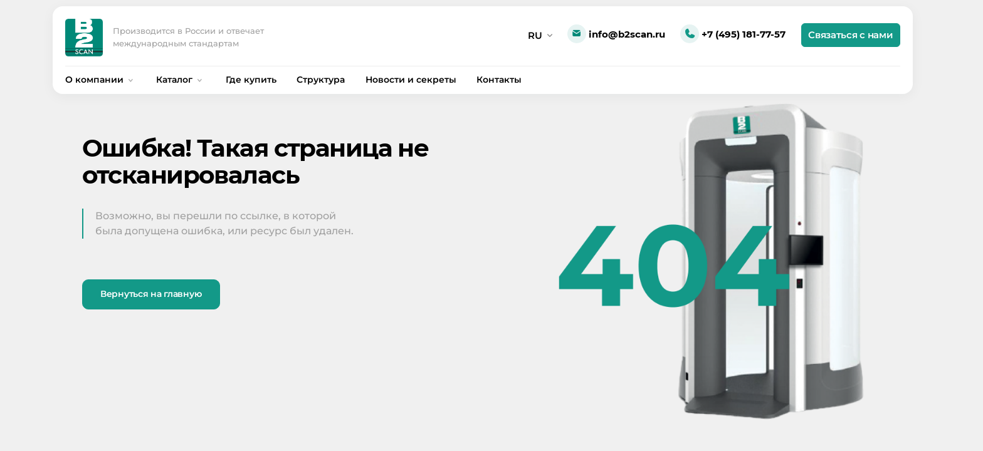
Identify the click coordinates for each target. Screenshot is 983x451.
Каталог (180, 79)
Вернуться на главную (150, 293)
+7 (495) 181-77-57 (733, 35)
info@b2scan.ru (616, 35)
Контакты (499, 79)
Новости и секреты (410, 79)
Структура (321, 79)
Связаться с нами (850, 35)
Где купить (251, 79)
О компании (100, 79)
